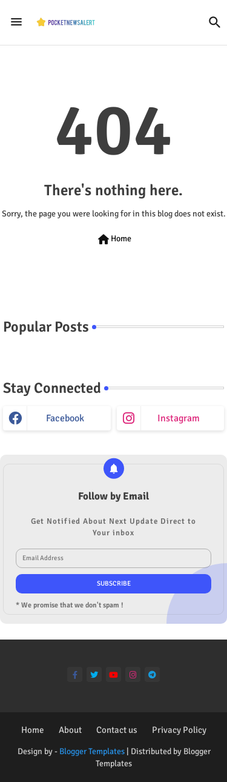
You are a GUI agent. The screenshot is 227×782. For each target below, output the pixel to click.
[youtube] (113, 674)
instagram (178, 418)
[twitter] (94, 674)
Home (113, 239)
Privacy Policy (179, 729)
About (70, 729)
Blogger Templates (92, 751)
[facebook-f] (74, 674)
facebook (65, 418)
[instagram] (132, 674)
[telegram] (152, 674)
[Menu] (16, 22)
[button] (215, 22)
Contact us (116, 729)
